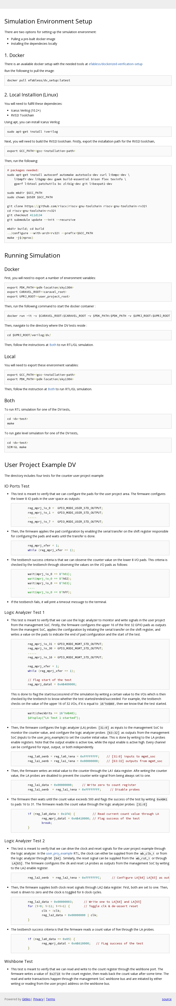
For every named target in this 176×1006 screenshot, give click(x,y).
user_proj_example (59, 853)
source (167, 999)
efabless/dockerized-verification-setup (116, 64)
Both (52, 345)
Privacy (38, 999)
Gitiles (26, 999)
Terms (50, 999)
